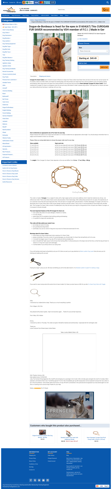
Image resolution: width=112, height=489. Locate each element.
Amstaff (5, 88)
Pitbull (4, 132)
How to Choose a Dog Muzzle (10, 171)
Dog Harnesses (16, 15)
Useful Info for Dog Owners (9, 168)
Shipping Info (32, 455)
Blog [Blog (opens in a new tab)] (61, 15)
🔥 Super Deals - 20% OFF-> (10, 27)
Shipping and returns (44, 76)
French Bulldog (7, 113)
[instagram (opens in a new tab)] (47, 480)
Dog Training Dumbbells (9, 68)
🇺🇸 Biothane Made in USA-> (10, 24)
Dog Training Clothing (8, 60)
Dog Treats (5, 77)
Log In (18, 2)
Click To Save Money (8, 30)
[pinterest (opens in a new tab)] (39, 480)
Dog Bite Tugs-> (7, 46)
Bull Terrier (5, 99)
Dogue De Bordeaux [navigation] (40, 20)
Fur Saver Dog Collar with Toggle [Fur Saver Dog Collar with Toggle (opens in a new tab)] (96, 284)
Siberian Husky (7, 138)
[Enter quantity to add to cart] (89, 67)
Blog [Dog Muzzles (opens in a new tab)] (67, 455)
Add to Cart (104, 67)
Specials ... (5, 149)
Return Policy (32, 461)
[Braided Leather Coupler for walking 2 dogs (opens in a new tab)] (37, 276)
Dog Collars (26, 15)
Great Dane (6, 118)
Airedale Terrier (7, 82)
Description (33, 76)
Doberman (5, 104)
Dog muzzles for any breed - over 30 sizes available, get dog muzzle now (74, 467)
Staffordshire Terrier (8, 140)
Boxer (4, 93)
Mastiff (4, 127)
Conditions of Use (33, 464)
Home (5, 2)
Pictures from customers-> (10, 79)
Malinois (5, 124)
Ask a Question (82, 39)
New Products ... (7, 152)
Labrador (5, 121)
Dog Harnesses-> (7, 35)
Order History (51, 455)
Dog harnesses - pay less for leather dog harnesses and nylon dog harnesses (74, 474)
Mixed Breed (6, 143)
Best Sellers (54, 15)
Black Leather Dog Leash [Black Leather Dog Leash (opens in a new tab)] (87, 251)
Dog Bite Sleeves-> (8, 57)
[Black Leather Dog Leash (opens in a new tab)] (35, 261)
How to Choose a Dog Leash (10, 173)
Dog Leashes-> (7, 41)
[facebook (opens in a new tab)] (30, 480)
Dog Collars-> (6, 32)
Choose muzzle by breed (9, 74)
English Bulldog (7, 110)
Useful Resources (7, 182)
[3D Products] (69, 353)
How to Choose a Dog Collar (10, 176)
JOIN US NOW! (45, 15)
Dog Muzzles (5, 15)
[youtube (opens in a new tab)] (43, 480)
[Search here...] (69, 9)
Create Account (51, 461)
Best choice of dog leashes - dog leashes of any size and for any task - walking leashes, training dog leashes (74, 461)
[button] (108, 2)
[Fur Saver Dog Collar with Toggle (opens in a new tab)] (35, 292)
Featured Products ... (8, 154)
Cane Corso (6, 102)
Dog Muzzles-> (7, 38)
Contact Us (12, 2)
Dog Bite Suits (6, 49)
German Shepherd (7, 116)
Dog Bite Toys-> (7, 52)
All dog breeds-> (7, 146)
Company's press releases (9, 165)
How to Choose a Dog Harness (10, 179)
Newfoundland (6, 129)
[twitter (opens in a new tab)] (35, 480)
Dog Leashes (34, 15)
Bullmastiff (6, 96)
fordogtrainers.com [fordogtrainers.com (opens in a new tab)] (14, 486)
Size (80, 48)
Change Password (52, 458)
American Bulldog (7, 91)
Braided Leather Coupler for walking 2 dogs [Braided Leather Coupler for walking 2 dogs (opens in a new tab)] (87, 268)
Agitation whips (7, 63)
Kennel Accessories (8, 71)
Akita (4, 85)
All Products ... (6, 157)
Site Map (31, 467)
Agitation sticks (7, 66)
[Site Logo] (9, 9)
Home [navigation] (32, 20)
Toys (4, 55)
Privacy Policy (32, 458)
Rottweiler (5, 135)
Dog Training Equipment (9, 43)
